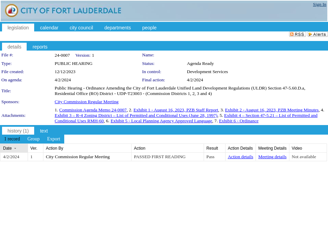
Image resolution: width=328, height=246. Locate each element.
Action (139, 148)
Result (212, 148)
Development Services (207, 71)
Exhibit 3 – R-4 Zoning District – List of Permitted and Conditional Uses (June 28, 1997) (136, 115)
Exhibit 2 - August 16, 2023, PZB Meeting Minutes (271, 109)
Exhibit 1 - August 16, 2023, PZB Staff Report (176, 109)
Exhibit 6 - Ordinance (239, 120)
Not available (304, 156)
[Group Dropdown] (33, 139)
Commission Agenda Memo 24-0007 (92, 109)
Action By (54, 148)
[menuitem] (12, 139)
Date (7, 148)
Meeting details (272, 156)
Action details (240, 156)
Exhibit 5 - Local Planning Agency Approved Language (161, 120)
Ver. (34, 148)
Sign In (319, 4)
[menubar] (32, 139)
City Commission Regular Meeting (87, 101)
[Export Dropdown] (53, 139)
